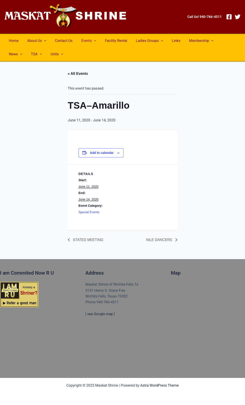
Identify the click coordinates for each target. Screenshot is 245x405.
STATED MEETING (88, 240)
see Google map (100, 314)
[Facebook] (229, 17)
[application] (42, 40)
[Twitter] (238, 17)
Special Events (89, 212)
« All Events (78, 73)
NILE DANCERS (159, 240)
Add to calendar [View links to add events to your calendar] (102, 153)
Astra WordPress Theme (159, 385)
